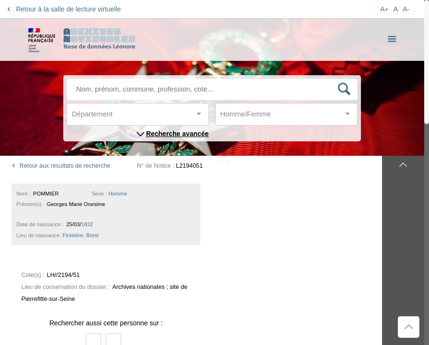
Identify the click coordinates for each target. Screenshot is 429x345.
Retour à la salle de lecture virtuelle (62, 9)
